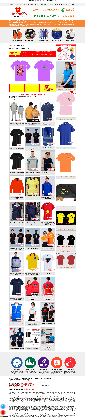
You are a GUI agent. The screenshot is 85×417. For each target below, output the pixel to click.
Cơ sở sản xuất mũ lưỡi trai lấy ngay (45, 401)
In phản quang (52, 396)
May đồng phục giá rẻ (27, 414)
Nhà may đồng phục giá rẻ (25, 415)
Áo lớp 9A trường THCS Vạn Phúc (66, 267)
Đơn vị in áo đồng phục (29, 407)
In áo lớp (67, 392)
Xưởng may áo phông (46, 398)
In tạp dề (58, 392)
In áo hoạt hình (35, 394)
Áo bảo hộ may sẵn (56, 21)
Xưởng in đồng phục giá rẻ (44, 415)
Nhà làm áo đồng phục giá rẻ (54, 410)
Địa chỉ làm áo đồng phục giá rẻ (42, 410)
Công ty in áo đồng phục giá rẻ (67, 407)
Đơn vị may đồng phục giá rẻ (69, 414)
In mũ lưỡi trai (52, 398)
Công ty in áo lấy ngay (44, 397)
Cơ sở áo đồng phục (45, 402)
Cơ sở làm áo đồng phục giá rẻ (19, 410)
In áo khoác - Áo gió (56, 40)
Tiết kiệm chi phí (43, 369)
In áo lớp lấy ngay (45, 393)
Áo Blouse (34, 22)
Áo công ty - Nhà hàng (25, 22)
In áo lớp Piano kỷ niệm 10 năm (66, 229)
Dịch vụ (25, 4)
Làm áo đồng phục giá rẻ (18, 414)
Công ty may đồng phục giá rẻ (37, 414)
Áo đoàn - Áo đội (59, 22)
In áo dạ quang (21, 24)
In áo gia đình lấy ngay (17, 394)
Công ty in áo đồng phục (68, 406)
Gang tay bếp (23, 25)
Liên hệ (72, 4)
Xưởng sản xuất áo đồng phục (48, 405)
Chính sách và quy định (54, 4)
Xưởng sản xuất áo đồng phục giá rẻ (67, 411)
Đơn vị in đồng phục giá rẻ (18, 416)
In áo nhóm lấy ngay (52, 393)
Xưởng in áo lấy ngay (60, 397)
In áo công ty (21, 398)
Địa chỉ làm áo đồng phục (33, 406)
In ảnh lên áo (31, 392)
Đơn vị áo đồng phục (53, 402)
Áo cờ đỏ (67, 22)
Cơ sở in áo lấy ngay (52, 397)
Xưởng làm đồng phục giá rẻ (61, 416)
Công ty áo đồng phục (38, 402)
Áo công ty (17, 398)
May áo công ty (27, 398)
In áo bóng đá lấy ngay (38, 393)
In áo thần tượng (30, 396)
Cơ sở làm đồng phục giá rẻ (50, 416)
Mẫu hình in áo (18, 392)
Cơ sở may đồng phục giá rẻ (48, 414)
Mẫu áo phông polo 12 (66, 148)
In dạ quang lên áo (63, 396)
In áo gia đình (62, 392)
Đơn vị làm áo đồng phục (42, 406)
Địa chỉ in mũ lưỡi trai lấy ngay (47, 399)
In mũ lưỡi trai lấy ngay (60, 398)
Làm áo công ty (33, 398)
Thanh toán (65, 4)
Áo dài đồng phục (14, 25)
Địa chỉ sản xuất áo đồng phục (60, 405)
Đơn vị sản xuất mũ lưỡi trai (20, 400)
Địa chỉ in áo (27, 393)
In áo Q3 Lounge (66, 251)
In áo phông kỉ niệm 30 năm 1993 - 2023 (66, 89)
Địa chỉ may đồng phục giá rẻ (58, 414)
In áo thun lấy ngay (68, 393)
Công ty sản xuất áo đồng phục (14, 405)
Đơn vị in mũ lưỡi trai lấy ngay (25, 399)
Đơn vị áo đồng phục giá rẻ (55, 413)
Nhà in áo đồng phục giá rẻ (45, 408)
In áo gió (46, 392)
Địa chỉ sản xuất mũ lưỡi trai (52, 400)
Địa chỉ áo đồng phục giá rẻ (45, 413)
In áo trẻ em (28, 394)
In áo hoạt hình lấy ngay (65, 394)
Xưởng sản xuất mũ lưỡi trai (31, 400)
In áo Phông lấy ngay (17, 40)
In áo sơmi (31, 393)
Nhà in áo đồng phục (59, 406)
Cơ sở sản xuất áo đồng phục (26, 405)
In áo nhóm (71, 392)
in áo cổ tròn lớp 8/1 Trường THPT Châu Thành (65, 177)
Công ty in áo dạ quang (28, 397)
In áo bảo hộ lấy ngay (43, 40)
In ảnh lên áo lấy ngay (30, 40)
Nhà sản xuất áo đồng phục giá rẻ (66, 410)
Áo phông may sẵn (26, 21)
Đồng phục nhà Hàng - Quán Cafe (44, 24)
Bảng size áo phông (34, 4)
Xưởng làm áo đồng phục (70, 405)
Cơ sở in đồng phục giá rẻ (53, 415)
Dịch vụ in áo (16, 393)
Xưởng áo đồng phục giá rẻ (35, 413)
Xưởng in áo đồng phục (37, 407)
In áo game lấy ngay (48, 394)
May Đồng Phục (58, 24)
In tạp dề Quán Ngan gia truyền (66, 206)
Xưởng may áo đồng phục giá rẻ (36, 409)
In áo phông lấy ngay (60, 393)
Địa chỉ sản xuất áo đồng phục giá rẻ (26, 411)
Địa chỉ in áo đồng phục (20, 407)
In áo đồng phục (41, 392)
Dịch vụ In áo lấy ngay (15, 396)
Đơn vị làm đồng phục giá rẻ (29, 416)
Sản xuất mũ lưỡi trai (68, 399)
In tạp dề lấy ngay (70, 40)
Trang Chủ (11, 4)
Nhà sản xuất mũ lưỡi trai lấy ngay (19, 401)
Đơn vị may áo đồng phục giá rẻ (67, 408)
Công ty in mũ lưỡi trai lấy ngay (58, 399)
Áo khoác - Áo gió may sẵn (43, 21)
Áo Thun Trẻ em (49, 22)
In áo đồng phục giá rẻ (46, 407)
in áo (21, 388)
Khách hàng (44, 4)
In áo (12, 45)
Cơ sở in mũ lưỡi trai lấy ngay (14, 399)
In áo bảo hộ (50, 392)
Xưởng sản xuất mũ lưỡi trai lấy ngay (32, 401)
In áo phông (26, 392)
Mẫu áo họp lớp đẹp (69, 24)
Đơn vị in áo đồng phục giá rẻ (34, 408)
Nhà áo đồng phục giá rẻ (65, 413)
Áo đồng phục (30, 402)
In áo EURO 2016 (12, 392)
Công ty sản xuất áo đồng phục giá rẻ (40, 411)
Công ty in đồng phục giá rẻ (64, 415)
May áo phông (38, 398)
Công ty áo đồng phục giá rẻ (14, 413)
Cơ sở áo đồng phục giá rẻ (24, 413)
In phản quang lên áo (45, 396)
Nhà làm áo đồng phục (52, 406)
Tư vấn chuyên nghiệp (57, 369)
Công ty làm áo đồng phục (14, 406)
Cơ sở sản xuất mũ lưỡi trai (62, 400)
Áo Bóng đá (41, 22)
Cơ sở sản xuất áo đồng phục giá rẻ (54, 411)
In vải (31, 394)
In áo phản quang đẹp (37, 396)
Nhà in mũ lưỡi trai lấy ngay (36, 399)
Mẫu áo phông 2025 (14, 21)
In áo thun (36, 392)
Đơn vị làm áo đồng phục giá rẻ (30, 410)
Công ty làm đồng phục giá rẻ (39, 416)
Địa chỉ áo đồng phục (61, 402)
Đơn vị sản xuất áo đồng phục (37, 405)
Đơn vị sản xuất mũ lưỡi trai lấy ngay (59, 401)
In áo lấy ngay (24, 388)
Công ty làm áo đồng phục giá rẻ (60, 409)
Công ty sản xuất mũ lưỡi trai (41, 400)
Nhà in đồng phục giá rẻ (34, 415)
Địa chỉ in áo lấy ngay (36, 397)
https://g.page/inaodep (28, 383)
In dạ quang (57, 396)
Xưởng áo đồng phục (69, 402)
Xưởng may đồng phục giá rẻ (14, 415)
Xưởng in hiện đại (30, 369)
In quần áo (23, 394)
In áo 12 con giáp (23, 396)
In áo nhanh (17, 369)
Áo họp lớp (15, 22)
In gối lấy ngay (41, 394)
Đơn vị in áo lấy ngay (68, 397)
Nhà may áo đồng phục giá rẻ (55, 408)
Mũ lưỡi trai (65, 21)
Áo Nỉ (33, 21)
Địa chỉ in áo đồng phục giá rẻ (23, 408)
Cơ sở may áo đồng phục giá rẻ (24, 409)
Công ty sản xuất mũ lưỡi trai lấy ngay (21, 402)
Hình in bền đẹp (70, 369)
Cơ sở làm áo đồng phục (23, 406)
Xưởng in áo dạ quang (19, 397)
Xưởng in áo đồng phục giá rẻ (56, 407)
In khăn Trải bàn (29, 24)
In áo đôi (54, 392)
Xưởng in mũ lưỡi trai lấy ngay (69, 398)
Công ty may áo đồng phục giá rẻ (48, 409)
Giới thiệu (19, 4)
